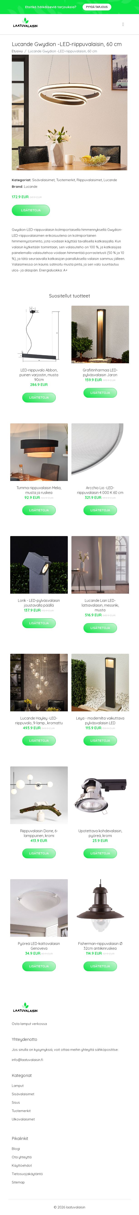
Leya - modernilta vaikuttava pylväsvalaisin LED (100, 720)
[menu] (123, 24)
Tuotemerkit (65, 180)
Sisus (16, 1102)
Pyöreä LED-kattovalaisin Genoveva (39, 946)
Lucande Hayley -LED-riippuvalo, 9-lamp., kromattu (39, 720)
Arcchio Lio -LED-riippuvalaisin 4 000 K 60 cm (100, 490)
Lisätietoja (31, 210)
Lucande (110, 180)
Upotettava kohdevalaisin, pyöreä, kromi (100, 833)
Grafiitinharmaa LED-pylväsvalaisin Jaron (100, 372)
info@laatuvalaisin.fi (27, 1060)
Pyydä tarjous (97, 7)
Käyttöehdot (22, 1165)
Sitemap (18, 1182)
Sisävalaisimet (43, 180)
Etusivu (17, 51)
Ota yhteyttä (22, 1157)
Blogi (16, 1149)
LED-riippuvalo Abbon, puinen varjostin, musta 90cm (39, 375)
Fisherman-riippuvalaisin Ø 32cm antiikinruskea (100, 946)
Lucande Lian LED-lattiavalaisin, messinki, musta (100, 605)
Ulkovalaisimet (23, 1119)
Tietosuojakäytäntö (27, 1174)
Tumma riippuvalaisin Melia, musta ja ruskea (39, 490)
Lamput (18, 1085)
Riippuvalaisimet (89, 180)
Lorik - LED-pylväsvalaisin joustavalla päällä (39, 603)
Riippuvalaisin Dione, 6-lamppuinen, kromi (39, 833)
